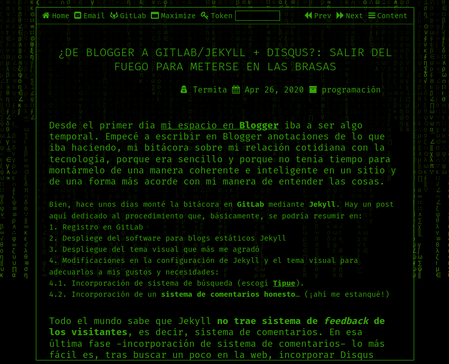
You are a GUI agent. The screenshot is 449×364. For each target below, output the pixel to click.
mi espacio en (219, 125)
